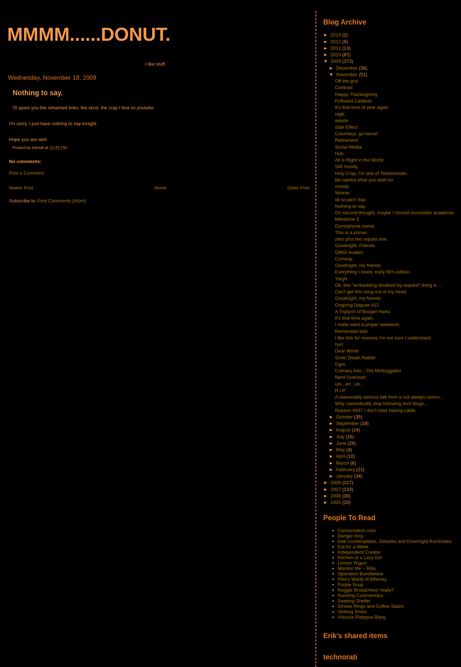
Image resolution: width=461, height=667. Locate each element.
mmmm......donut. (89, 34)
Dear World (347, 351)
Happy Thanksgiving (356, 94)
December (347, 68)
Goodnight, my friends (358, 265)
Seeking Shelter (354, 601)
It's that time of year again (361, 107)
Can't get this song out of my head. (371, 291)
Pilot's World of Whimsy (362, 579)
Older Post (298, 187)
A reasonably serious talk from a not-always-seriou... (389, 397)
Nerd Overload (350, 377)
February (346, 469)
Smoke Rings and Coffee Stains (371, 606)
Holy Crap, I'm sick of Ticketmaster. (371, 173)
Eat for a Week (353, 546)
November (347, 74)
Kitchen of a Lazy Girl (360, 557)
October (345, 417)
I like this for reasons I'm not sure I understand (383, 338)
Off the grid (346, 81)
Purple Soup (351, 584)
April (341, 456)
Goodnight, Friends (355, 245)
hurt (339, 344)
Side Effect (346, 127)
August (344, 430)
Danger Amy (351, 536)
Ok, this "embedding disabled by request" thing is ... (388, 285)
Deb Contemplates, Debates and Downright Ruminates (395, 541)
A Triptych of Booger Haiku (362, 311)
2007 (337, 489)
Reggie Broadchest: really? (366, 590)
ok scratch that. (351, 199)
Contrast (344, 87)
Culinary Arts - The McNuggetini (368, 370)
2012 (337, 41)
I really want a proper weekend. (367, 324)
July (341, 436)
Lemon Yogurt (352, 563)
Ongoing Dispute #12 (357, 305)
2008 (337, 482)
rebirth (341, 120)
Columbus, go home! (356, 133)
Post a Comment (26, 173)
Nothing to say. (38, 93)
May (341, 449)
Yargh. (341, 278)
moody (342, 186)
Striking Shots (352, 611)
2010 (337, 54)
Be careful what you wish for (364, 180)
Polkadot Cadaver (353, 101)
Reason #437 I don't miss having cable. (376, 410)
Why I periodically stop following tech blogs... (381, 403)
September (348, 423)
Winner (342, 193)
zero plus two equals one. (361, 239)
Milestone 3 (347, 219)
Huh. (340, 153)
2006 (337, 496)
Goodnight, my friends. (358, 298)
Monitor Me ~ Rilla (357, 568)
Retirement (346, 140)
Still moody (346, 166)
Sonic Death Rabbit (355, 357)
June (342, 443)
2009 (337, 61)
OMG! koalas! (349, 252)
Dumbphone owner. (355, 226)
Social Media (348, 147)
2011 (337, 48)
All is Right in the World (359, 160)
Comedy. (344, 259)
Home (160, 187)
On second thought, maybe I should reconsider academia (394, 212)
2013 (337, 35)
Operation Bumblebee (360, 573)
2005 (337, 502)
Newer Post (21, 187)
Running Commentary (360, 595)
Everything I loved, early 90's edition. (373, 272)
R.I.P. (340, 390)
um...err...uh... (349, 384)
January (345, 476)
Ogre (340, 364)
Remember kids (351, 331)
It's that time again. (354, 318)
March (343, 463)
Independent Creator (359, 552)
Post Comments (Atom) (62, 200)
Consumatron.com (357, 530)
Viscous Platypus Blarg (362, 617)
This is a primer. (351, 232)
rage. (340, 114)
